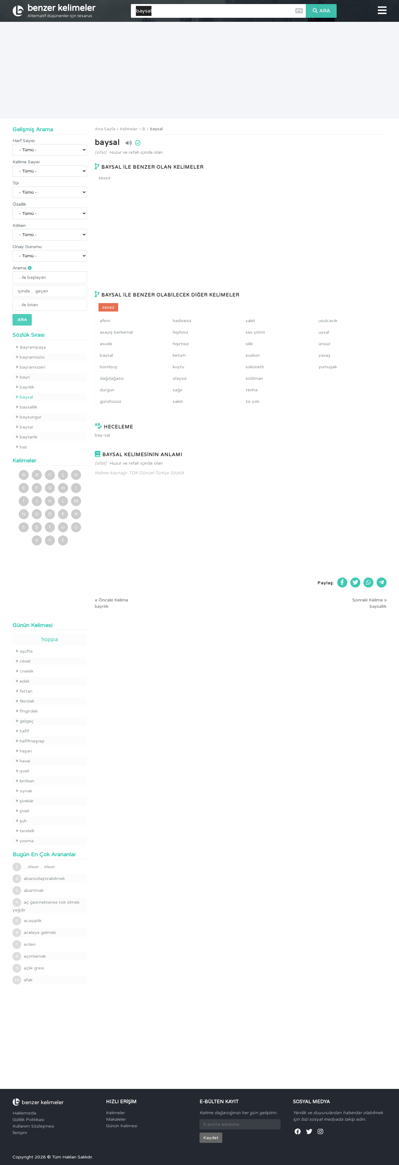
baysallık (27, 407)
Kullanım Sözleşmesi (33, 1126)
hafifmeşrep (31, 741)
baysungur (29, 417)
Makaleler (116, 1119)
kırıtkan (25, 781)
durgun (107, 390)
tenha (251, 390)
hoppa (49, 639)
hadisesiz (182, 320)
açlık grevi (28, 968)
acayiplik (26, 920)
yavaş (324, 355)
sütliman (254, 378)
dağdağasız (112, 378)
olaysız (180, 378)
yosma (25, 841)
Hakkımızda (24, 1113)
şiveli (23, 811)
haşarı (24, 751)
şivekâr (25, 801)
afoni (105, 320)
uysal (324, 332)
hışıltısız (180, 332)
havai (23, 761)
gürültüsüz (110, 401)
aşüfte (25, 651)
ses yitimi (255, 332)
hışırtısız (181, 343)
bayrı (23, 377)
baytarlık (27, 437)
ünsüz (324, 343)
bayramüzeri (31, 367)
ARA (321, 11)
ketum (179, 355)
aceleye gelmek (34, 932)
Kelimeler (129, 129)
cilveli (24, 661)
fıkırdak (25, 701)
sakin (178, 401)
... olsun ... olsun (33, 867)
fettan (24, 691)
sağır (178, 390)
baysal (156, 129)
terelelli (25, 831)
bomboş (108, 367)
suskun (253, 355)
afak (22, 980)
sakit (250, 320)
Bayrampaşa (31, 347)
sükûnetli (255, 367)
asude (106, 343)
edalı (23, 681)
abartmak (28, 890)
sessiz (105, 178)
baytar (25, 427)
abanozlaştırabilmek (38, 878)
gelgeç (25, 721)
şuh (22, 821)
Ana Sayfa (105, 129)
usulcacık (328, 320)
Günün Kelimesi (121, 1126)
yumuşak (328, 367)
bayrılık (25, 387)
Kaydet (211, 1137)
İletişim (19, 1132)
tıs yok (252, 401)
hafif (23, 731)
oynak (24, 791)
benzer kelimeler (61, 10)
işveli (23, 771)
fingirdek (27, 711)
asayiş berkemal (116, 332)
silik (249, 343)
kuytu (178, 367)
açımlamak (29, 956)
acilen (24, 944)
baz (22, 447)
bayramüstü (31, 357)
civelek (25, 671)
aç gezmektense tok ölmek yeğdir (45, 905)
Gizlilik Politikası (28, 1119)
